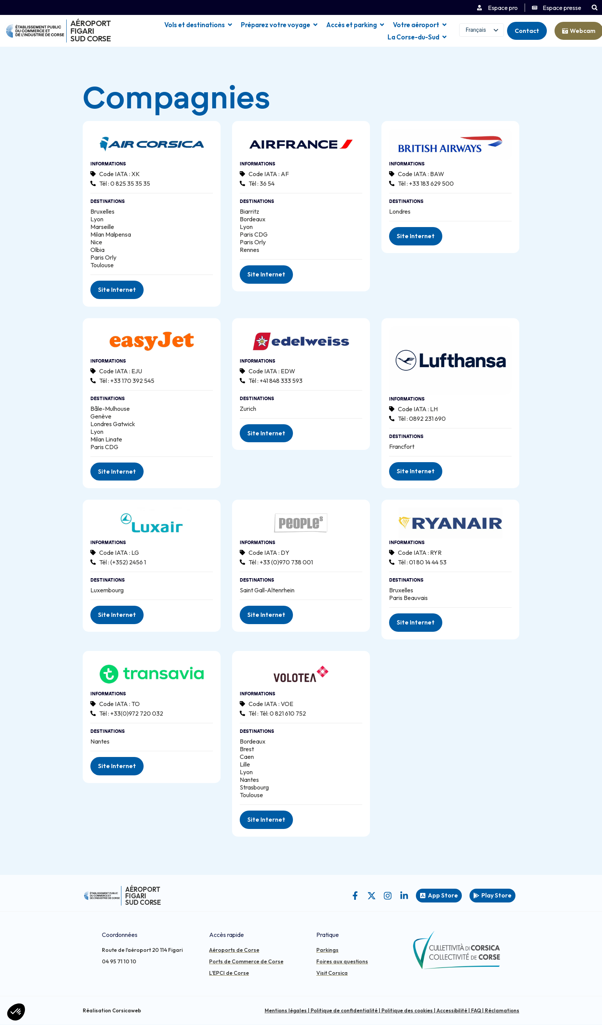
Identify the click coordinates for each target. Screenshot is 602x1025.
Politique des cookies (407, 1011)
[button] (594, 7)
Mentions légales (286, 1011)
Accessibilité (452, 1011)
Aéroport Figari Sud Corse (90, 30)
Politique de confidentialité (344, 1011)
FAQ (476, 1011)
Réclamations (502, 1011)
